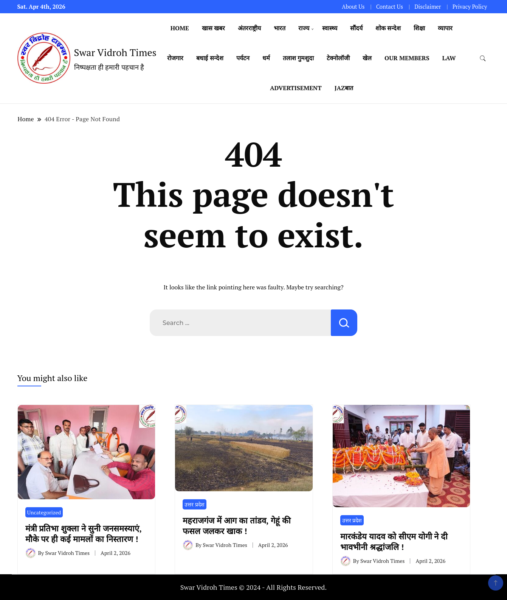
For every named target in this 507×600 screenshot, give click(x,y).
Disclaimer (427, 6)
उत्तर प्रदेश (194, 504)
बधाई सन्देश (209, 58)
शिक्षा (419, 28)
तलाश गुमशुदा (298, 58)
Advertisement (296, 88)
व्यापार (445, 28)
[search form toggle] (483, 59)
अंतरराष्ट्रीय (249, 28)
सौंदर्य (356, 28)
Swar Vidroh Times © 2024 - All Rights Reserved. (253, 587)
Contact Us (389, 6)
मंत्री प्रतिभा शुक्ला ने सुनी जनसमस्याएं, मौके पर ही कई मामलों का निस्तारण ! (83, 533)
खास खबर (213, 28)
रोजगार (175, 58)
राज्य (303, 28)
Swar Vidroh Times (115, 52)
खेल (367, 58)
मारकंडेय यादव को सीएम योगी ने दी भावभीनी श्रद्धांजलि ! (394, 541)
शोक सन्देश (388, 28)
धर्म (266, 58)
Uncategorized (44, 512)
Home (180, 28)
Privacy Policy (470, 6)
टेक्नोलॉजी (338, 58)
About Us (353, 6)
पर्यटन (243, 58)
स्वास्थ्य (329, 28)
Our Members (407, 58)
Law (449, 58)
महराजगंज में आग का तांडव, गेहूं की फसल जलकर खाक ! (237, 525)
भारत (279, 28)
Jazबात (344, 88)
